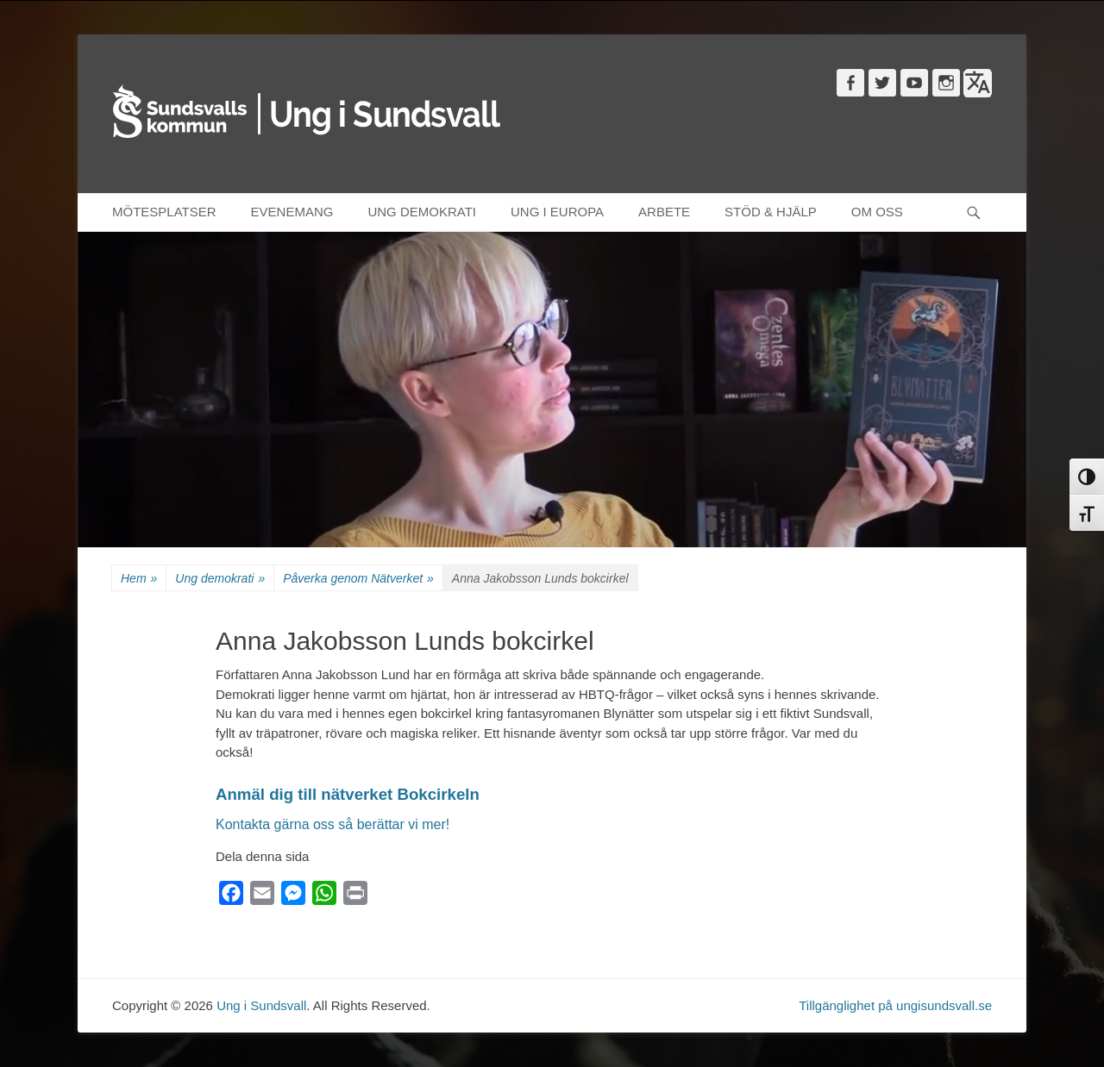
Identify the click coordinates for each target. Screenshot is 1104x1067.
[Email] (262, 897)
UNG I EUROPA (557, 211)
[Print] (355, 897)
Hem (139, 579)
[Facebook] (231, 897)
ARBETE (664, 211)
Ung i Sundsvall (261, 1005)
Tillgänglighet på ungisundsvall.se (895, 1005)
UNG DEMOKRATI (421, 211)
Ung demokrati (220, 579)
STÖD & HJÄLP (770, 211)
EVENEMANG (292, 211)
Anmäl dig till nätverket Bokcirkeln (348, 794)
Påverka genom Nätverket (358, 579)
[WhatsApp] (324, 897)
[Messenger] (293, 897)
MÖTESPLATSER (164, 211)
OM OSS (877, 211)
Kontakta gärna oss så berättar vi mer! (332, 824)
